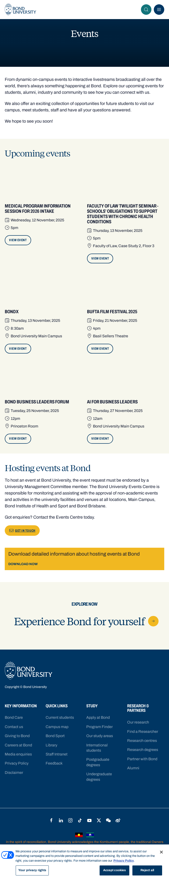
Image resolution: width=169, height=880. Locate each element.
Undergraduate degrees (99, 776)
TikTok (79, 820)
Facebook (51, 820)
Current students (60, 717)
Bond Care (14, 717)
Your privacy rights (32, 870)
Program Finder (99, 727)
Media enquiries (18, 754)
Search (147, 9)
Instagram (70, 820)
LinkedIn (60, 820)
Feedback (54, 763)
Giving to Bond (17, 736)
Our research (138, 722)
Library (51, 745)
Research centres (142, 741)
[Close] (161, 852)
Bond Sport (55, 736)
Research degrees (142, 750)
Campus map (57, 727)
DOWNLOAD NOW (23, 564)
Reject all (147, 870)
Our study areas (99, 736)
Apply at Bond (98, 717)
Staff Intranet (57, 754)
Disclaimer (14, 773)
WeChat (108, 820)
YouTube (89, 820)
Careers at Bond (18, 745)
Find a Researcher (142, 731)
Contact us (14, 727)
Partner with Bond (142, 759)
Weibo (118, 820)
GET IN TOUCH (22, 530)
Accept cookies (114, 870)
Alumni (133, 768)
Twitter (99, 820)
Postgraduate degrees (97, 762)
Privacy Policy (17, 763)
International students (97, 747)
